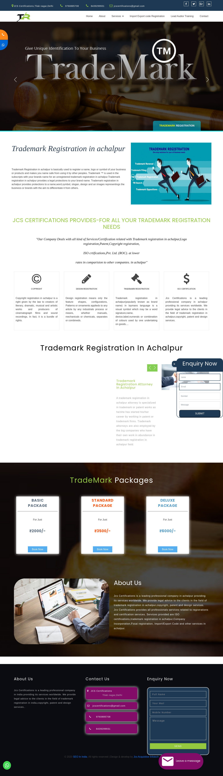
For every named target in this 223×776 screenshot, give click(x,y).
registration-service (10, 658)
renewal (135, 658)
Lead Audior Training (182, 16)
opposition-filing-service (61, 658)
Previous (15, 79)
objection (79, 658)
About (102, 16)
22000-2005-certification (54, 662)
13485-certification (105, 662)
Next (207, 79)
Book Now (37, 549)
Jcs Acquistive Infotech (146, 756)
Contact (204, 16)
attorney (104, 658)
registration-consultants (34, 658)
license (157, 658)
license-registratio (171, 658)
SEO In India (80, 756)
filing (96, 658)
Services (116, 16)
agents (113, 658)
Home (89, 16)
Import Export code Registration (147, 16)
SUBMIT (199, 413)
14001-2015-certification (26, 662)
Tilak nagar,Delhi (112, 695)
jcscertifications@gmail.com (129, 6)
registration (124, 658)
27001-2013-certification (81, 662)
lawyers (89, 658)
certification (187, 658)
